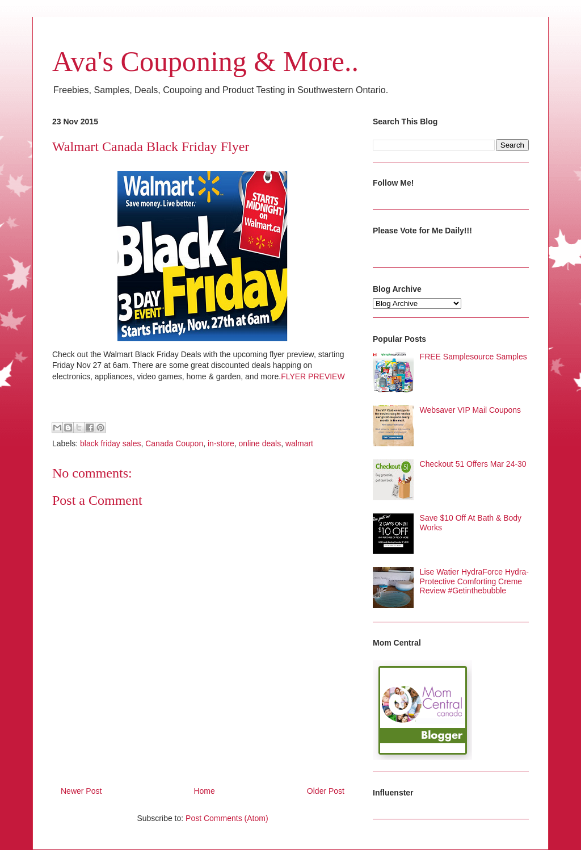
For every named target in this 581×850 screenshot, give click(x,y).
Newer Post (81, 790)
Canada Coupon (174, 443)
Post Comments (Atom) (227, 818)
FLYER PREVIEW (313, 376)
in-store (221, 443)
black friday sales (110, 443)
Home (203, 790)
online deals (259, 443)
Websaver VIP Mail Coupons (470, 409)
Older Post (325, 790)
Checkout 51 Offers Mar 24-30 (473, 463)
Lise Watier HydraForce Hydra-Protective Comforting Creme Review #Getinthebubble (474, 581)
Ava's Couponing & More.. (205, 61)
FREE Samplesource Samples (473, 356)
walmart (299, 443)
